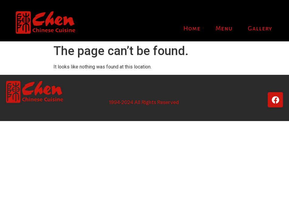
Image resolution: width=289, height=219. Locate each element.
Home (191, 28)
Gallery (260, 28)
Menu (224, 28)
